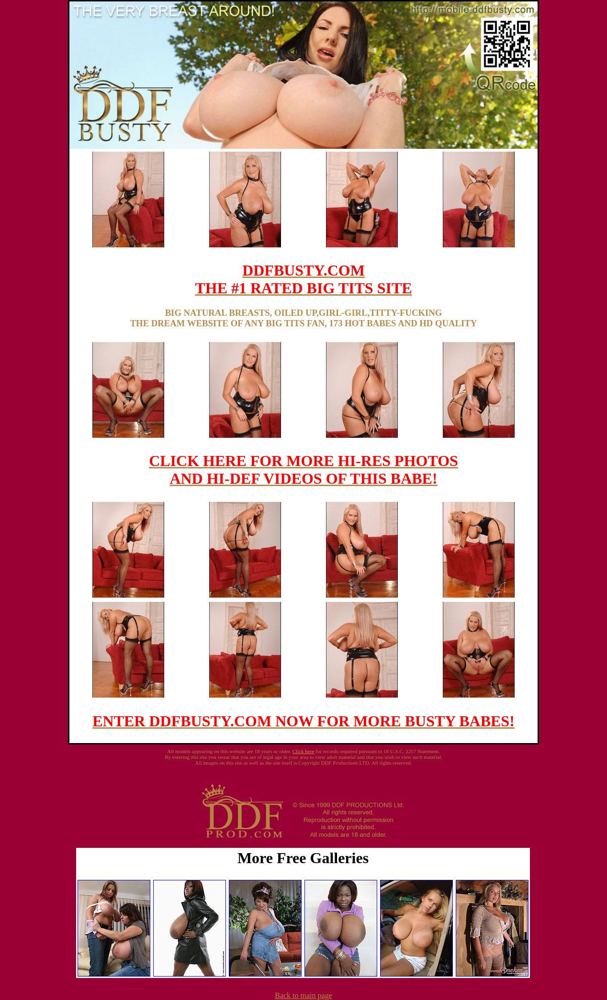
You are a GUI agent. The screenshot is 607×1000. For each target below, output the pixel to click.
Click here (303, 751)
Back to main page (303, 995)
